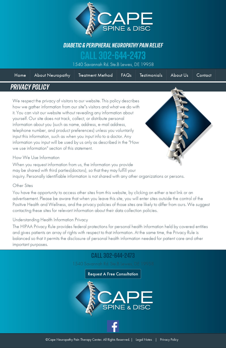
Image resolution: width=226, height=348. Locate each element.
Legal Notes (144, 339)
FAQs (126, 75)
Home (21, 74)
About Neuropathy (52, 75)
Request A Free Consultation (113, 274)
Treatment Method (95, 75)
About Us (179, 75)
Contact (203, 75)
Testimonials (151, 75)
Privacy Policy (169, 339)
